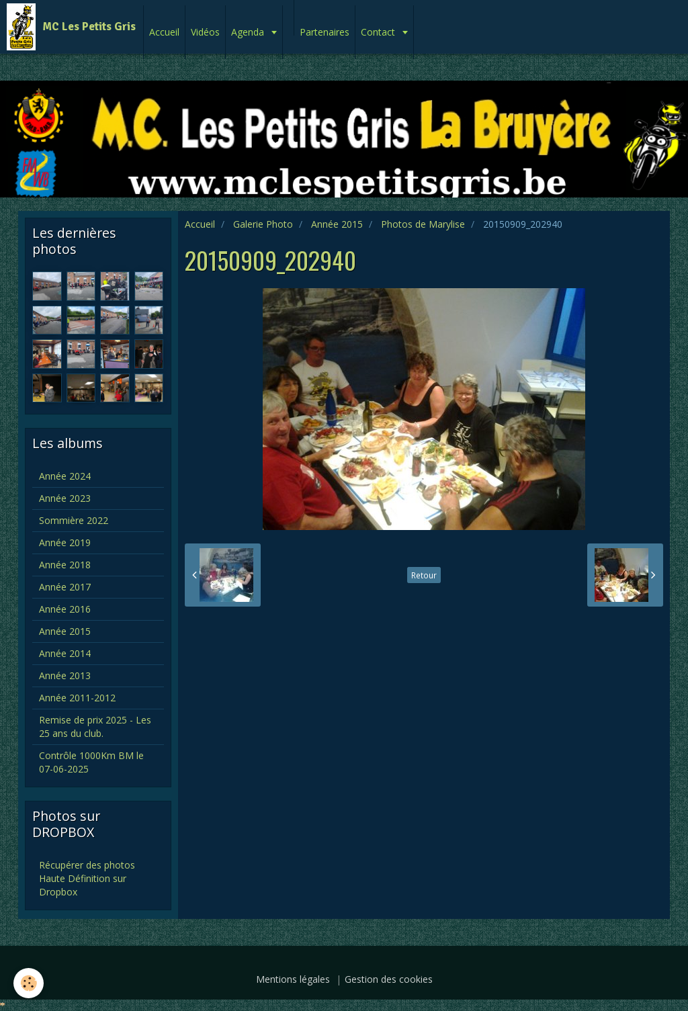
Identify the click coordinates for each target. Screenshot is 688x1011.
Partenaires (324, 32)
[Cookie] (28, 983)
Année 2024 (65, 476)
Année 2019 (65, 542)
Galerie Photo (263, 224)
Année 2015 (337, 224)
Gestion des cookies (389, 979)
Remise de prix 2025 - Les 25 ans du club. (95, 726)
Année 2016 (65, 609)
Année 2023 (65, 498)
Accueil (164, 32)
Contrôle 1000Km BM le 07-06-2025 (91, 762)
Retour (424, 575)
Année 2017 (65, 586)
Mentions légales (293, 979)
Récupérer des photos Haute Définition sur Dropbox (87, 878)
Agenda (249, 32)
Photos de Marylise (423, 224)
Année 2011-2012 (77, 697)
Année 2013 (65, 675)
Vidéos (205, 32)
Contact (379, 32)
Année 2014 (65, 653)
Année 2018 (65, 564)
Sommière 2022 (73, 520)
